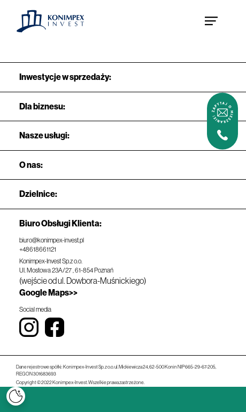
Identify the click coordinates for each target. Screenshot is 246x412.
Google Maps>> (48, 293)
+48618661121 (37, 249)
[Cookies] (15, 396)
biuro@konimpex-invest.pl (51, 240)
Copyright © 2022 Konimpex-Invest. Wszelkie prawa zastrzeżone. (80, 382)
